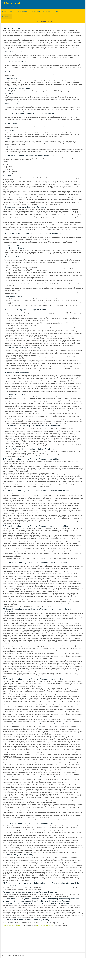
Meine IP (4, 11)
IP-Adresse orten (35, 11)
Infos (11, 11)
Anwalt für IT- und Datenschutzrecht (45, 925)
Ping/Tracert (46, 11)
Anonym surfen (22, 11)
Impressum (5, 16)
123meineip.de (11, 3)
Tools (56, 11)
